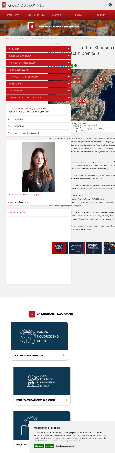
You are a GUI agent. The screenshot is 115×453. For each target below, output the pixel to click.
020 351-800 (20, 125)
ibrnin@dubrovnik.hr (22, 208)
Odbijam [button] (78, 446)
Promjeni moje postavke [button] (94, 446)
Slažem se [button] (67, 446)
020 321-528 (19, 132)
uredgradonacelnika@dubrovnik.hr (27, 139)
